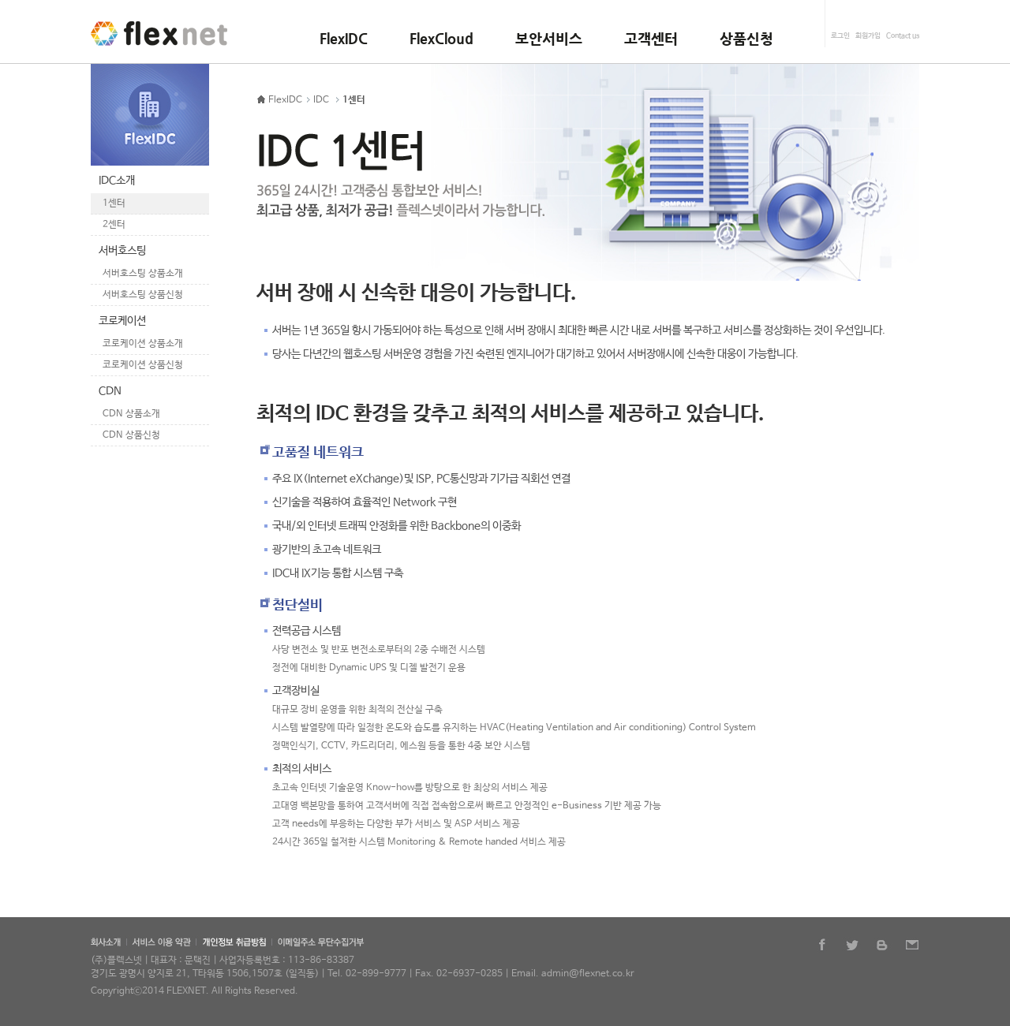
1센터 (114, 203)
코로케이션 (122, 321)
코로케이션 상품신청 (143, 365)
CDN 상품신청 (131, 435)
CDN (110, 391)
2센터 (114, 224)
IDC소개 (117, 180)
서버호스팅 (122, 250)
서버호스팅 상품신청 (143, 294)
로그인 (840, 36)
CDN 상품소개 (131, 414)
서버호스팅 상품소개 (143, 273)
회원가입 (868, 36)
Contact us (902, 36)
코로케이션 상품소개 (143, 343)
